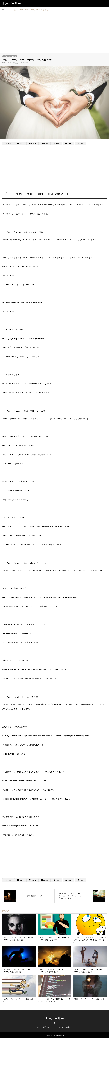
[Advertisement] (54, 35)
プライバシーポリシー (57, 1027)
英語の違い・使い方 (9, 56)
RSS (54, 1023)
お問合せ (69, 1027)
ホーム (39, 1027)
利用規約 (46, 1027)
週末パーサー (54, 1018)
